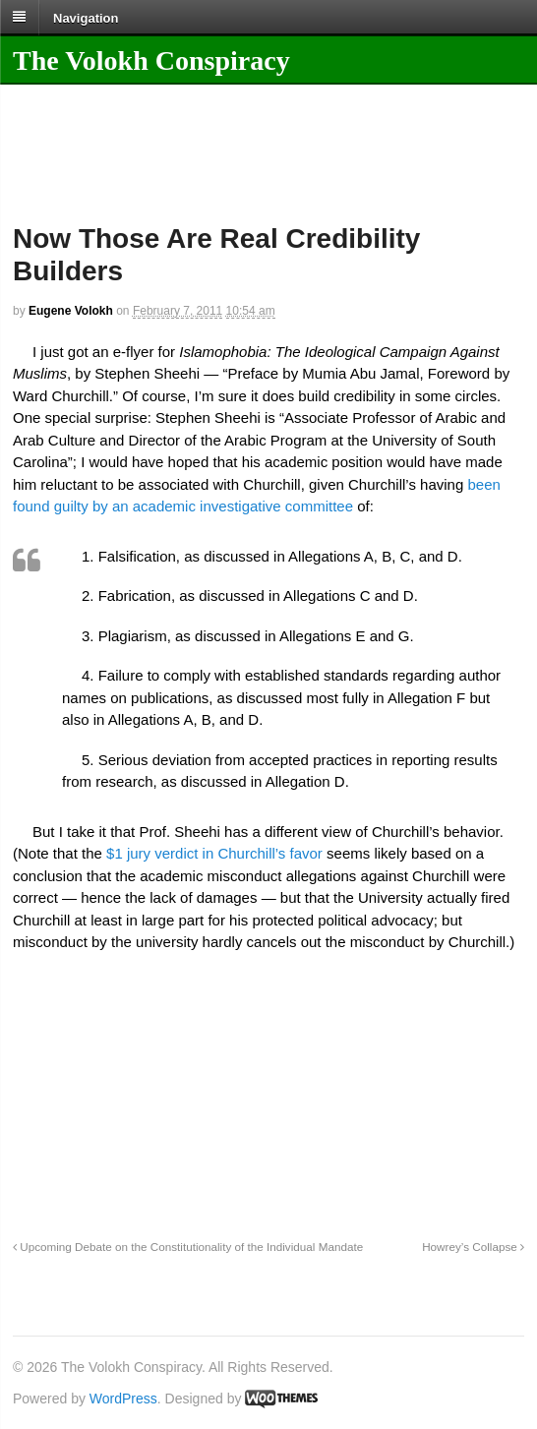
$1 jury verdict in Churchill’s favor (214, 853)
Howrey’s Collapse (473, 1246)
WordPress (123, 1398)
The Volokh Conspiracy (151, 60)
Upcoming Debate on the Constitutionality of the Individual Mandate (188, 1246)
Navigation (85, 17)
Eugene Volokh (71, 311)
